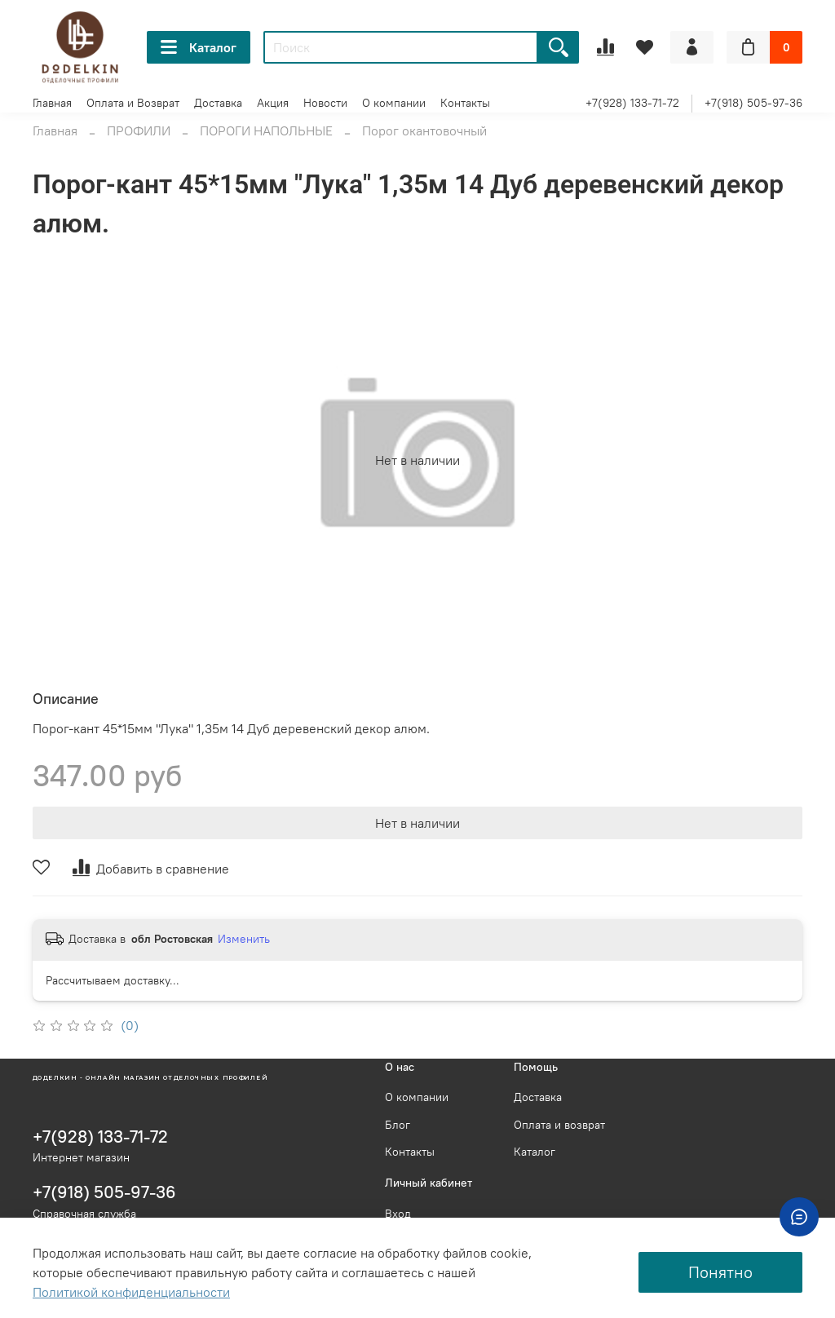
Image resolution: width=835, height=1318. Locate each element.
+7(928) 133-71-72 (632, 102)
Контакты (465, 102)
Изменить (244, 938)
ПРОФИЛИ (138, 130)
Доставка (218, 102)
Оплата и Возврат (132, 102)
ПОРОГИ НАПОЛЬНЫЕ (266, 130)
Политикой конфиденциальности (131, 1292)
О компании (394, 102)
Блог (397, 1124)
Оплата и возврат (559, 1124)
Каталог (198, 47)
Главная (52, 102)
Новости (325, 102)
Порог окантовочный (424, 130)
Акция (273, 102)
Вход (398, 1213)
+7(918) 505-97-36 (753, 102)
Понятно (720, 1272)
